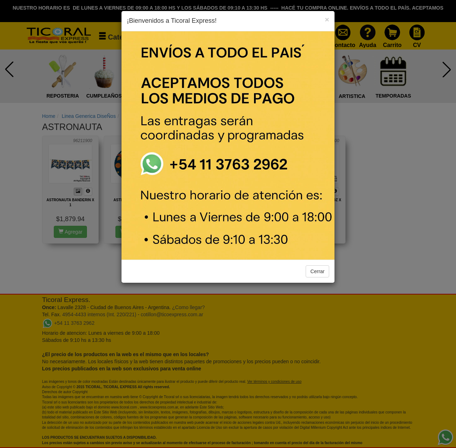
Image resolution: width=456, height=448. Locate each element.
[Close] (327, 19)
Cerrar (317, 271)
